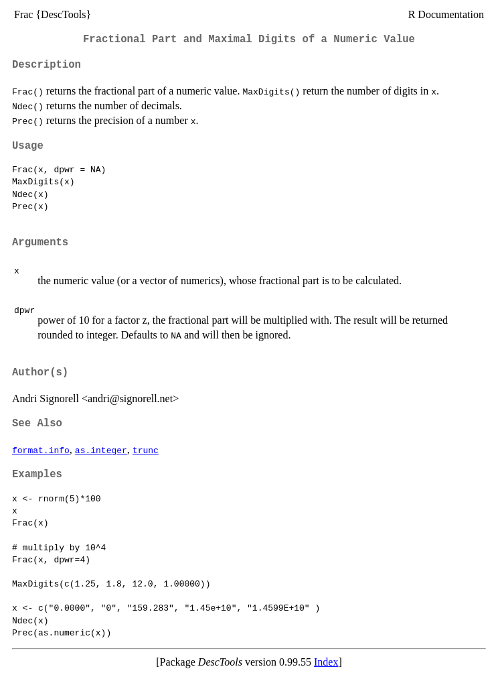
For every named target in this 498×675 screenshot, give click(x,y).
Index (326, 662)
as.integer (101, 450)
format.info (41, 450)
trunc (146, 450)
